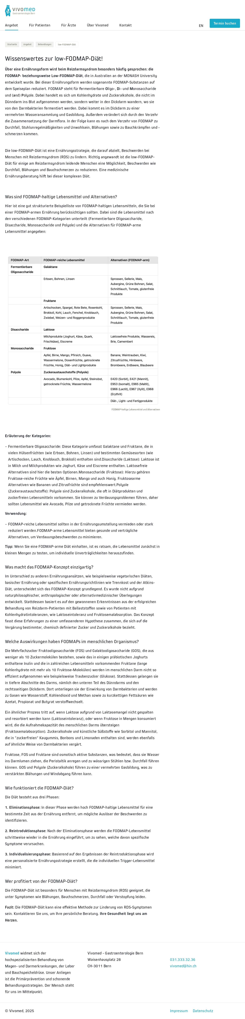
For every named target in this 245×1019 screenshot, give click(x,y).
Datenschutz (203, 1011)
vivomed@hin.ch (183, 966)
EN (201, 25)
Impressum (179, 1011)
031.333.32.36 (182, 959)
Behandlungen (44, 44)
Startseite (12, 44)
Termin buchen (225, 23)
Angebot (27, 44)
